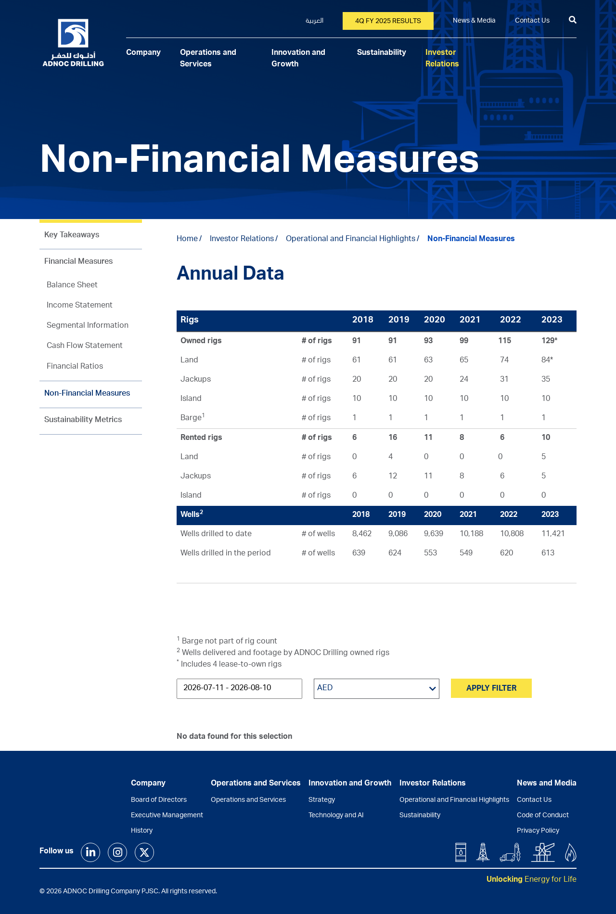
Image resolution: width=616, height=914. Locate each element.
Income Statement (80, 306)
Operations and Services (248, 800)
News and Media (547, 784)
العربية (314, 21)
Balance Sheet (72, 286)
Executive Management (167, 815)
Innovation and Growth (349, 784)
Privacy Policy (538, 831)
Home (187, 240)
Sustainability (381, 53)
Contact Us (532, 21)
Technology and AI (336, 815)
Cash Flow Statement (85, 346)
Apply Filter (491, 689)
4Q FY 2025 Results (388, 21)
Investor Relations (242, 240)
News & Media (474, 21)
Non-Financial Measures (87, 394)
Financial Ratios (75, 367)
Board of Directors (159, 800)
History (142, 831)
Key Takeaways (71, 236)
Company (143, 53)
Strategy (321, 800)
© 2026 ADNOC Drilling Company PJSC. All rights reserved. (128, 891)
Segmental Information (87, 326)
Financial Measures (78, 262)
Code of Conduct (543, 815)
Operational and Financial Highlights (350, 240)
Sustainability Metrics (83, 421)
